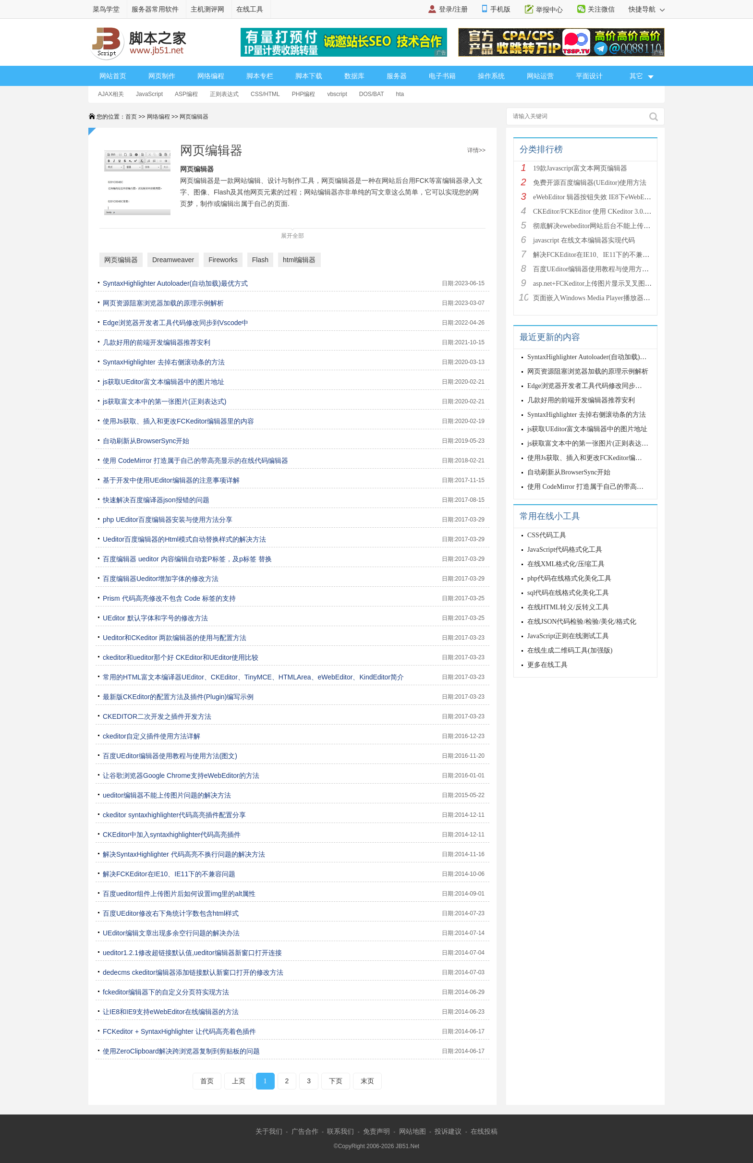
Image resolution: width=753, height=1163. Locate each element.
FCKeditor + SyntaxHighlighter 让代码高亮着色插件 (179, 1031)
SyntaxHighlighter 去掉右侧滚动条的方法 (164, 362)
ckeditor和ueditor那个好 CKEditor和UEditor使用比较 (180, 657)
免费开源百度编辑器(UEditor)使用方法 (589, 182)
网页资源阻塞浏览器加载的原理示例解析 (163, 303)
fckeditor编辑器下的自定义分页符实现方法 (166, 992)
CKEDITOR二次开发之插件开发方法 (157, 716)
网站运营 (540, 76)
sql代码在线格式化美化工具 (568, 592)
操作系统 (491, 76)
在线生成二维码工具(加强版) (569, 650)
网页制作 (161, 76)
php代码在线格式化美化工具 (569, 578)
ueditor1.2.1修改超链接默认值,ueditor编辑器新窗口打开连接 (192, 953)
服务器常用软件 (155, 9)
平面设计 (589, 76)
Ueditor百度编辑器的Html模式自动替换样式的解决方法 (184, 539)
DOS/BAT (371, 94)
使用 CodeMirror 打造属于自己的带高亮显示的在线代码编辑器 (195, 460)
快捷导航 (647, 9)
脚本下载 (308, 76)
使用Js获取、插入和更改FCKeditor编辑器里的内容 (178, 421)
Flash (260, 260)
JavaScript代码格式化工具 (564, 549)
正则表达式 (224, 94)
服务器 (397, 76)
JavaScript (149, 94)
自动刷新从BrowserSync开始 (146, 441)
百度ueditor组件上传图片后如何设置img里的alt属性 (179, 893)
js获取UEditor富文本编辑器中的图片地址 (163, 382)
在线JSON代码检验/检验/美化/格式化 (581, 621)
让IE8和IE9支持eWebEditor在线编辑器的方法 (171, 1012)
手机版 (500, 9)
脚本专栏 (259, 76)
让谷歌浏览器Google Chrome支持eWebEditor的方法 (181, 775)
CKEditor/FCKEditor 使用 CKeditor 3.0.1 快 (594, 211)
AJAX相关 (111, 94)
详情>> (476, 150)
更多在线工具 (547, 664)
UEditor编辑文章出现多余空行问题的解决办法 (171, 933)
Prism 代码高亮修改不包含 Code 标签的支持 (169, 598)
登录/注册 (453, 9)
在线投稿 (484, 1131)
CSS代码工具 (546, 535)
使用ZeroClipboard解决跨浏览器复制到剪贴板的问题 (181, 1051)
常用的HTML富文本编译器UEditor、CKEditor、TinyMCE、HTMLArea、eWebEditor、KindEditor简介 (253, 677)
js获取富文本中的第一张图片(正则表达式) (164, 401)
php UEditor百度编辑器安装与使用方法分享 (167, 519)
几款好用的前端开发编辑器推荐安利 (156, 342)
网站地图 (412, 1131)
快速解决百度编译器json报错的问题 (156, 500)
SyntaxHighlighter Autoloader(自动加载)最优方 (593, 357)
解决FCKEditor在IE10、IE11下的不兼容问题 (169, 874)
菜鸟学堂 (106, 9)
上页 (238, 1081)
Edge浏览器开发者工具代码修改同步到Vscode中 (175, 323)
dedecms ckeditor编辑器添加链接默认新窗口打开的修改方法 (193, 972)
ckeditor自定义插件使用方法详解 (151, 736)
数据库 (354, 76)
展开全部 (292, 233)
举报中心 (549, 9)
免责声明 (376, 1131)
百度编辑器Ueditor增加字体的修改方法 (161, 578)
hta (400, 94)
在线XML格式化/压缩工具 (566, 564)
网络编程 (210, 76)
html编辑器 (299, 260)
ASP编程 (186, 94)
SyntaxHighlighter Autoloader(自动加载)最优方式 (175, 283)
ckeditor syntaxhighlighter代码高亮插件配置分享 (174, 815)
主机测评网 (207, 9)
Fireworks (223, 260)
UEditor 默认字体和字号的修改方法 (155, 618)
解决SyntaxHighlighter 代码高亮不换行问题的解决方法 (184, 854)
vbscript (337, 94)
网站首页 (112, 76)
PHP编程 (304, 94)
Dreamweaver (173, 260)
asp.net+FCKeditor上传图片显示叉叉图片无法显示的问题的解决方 (629, 283)
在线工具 (249, 9)
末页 (367, 1081)
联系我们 (340, 1131)
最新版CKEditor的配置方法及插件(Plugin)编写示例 (178, 697)
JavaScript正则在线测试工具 (568, 636)
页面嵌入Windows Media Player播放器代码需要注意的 (612, 298)
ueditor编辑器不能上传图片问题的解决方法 (167, 795)
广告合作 (304, 1131)
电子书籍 (442, 76)
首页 (131, 116)
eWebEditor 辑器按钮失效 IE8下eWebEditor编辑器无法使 (615, 197)
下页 (335, 1081)
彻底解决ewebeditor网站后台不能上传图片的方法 (605, 226)
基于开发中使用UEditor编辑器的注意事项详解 (171, 480)
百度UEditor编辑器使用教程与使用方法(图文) (170, 756)
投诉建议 (448, 1131)
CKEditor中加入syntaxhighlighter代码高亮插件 (172, 834)
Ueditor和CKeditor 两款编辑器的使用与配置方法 (175, 638)
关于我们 (268, 1131)
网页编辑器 (194, 116)
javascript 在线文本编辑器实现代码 (584, 240)
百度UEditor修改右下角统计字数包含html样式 (171, 913)
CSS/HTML (265, 94)
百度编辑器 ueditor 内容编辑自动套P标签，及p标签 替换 (187, 559)
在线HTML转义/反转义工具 (568, 607)
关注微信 (601, 9)
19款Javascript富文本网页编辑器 (580, 168)
